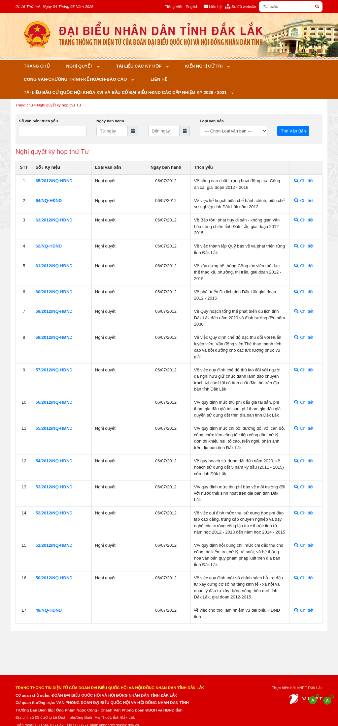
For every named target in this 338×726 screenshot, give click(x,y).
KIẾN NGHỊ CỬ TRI (204, 66)
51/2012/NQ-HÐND (54, 545)
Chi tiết (304, 180)
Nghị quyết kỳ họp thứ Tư (59, 105)
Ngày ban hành (110, 121)
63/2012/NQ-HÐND (54, 220)
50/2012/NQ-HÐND (54, 577)
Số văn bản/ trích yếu (38, 121)
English (192, 6)
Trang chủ (37, 66)
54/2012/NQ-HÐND (54, 460)
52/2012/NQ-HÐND (54, 512)
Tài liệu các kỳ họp (139, 66)
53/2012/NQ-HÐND (54, 486)
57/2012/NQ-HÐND (54, 369)
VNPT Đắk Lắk (309, 687)
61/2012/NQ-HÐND (54, 265)
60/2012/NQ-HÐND (54, 291)
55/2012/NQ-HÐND (54, 428)
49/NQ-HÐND (49, 610)
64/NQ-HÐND (49, 200)
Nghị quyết (80, 66)
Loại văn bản (211, 121)
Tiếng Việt (174, 6)
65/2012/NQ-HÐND (54, 180)
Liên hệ (159, 79)
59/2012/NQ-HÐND (54, 311)
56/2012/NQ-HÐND (54, 402)
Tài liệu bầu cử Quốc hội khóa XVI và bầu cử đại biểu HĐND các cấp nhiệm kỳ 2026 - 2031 (126, 92)
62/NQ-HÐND (49, 246)
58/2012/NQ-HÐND (54, 337)
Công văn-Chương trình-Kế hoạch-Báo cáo (76, 79)
